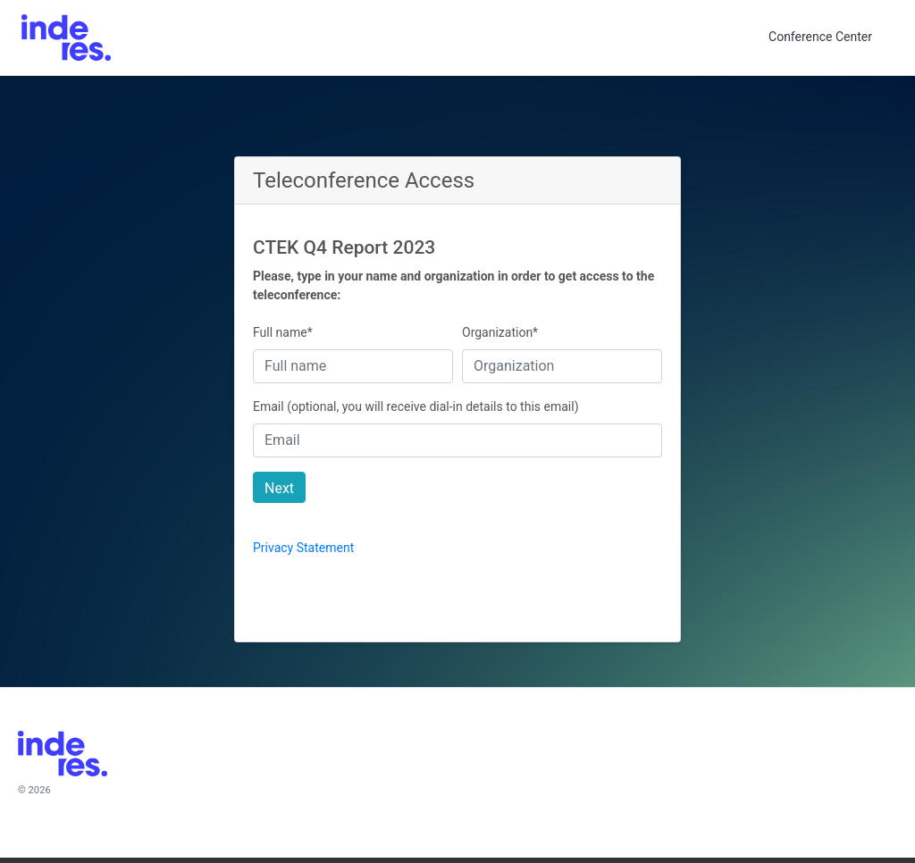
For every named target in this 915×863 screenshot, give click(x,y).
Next (279, 488)
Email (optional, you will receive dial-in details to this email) (416, 406)
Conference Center (820, 36)
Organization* (500, 332)
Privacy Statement (303, 547)
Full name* (283, 332)
